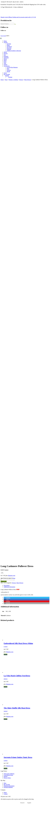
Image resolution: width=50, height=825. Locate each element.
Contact (6, 794)
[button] (7, 598)
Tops (5, 63)
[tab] (26, 585)
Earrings (9, 43)
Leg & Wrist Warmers (12, 67)
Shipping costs (11, 575)
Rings (8, 45)
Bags (8, 68)
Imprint (5, 776)
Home (5, 41)
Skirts (5, 60)
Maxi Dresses (27, 79)
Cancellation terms (8, 775)
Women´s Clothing (13, 79)
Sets (5, 55)
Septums (9, 49)
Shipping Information (9, 786)
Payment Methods (8, 787)
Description (6, 585)
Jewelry (6, 42)
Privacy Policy (7, 778)
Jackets (5, 64)
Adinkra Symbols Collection (14, 50)
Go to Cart (3, 35)
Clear (14, 578)
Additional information (9, 587)
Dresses (6, 53)
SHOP (5, 52)
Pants (5, 61)
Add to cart (3, 581)
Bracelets (9, 48)
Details (5, 654)
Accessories (7, 66)
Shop (6, 79)
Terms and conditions (9, 773)
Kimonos (6, 56)
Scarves (9, 70)
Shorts (5, 59)
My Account (7, 74)
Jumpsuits (6, 57)
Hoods (8, 71)
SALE (5, 73)
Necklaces (9, 46)
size (2, 578)
